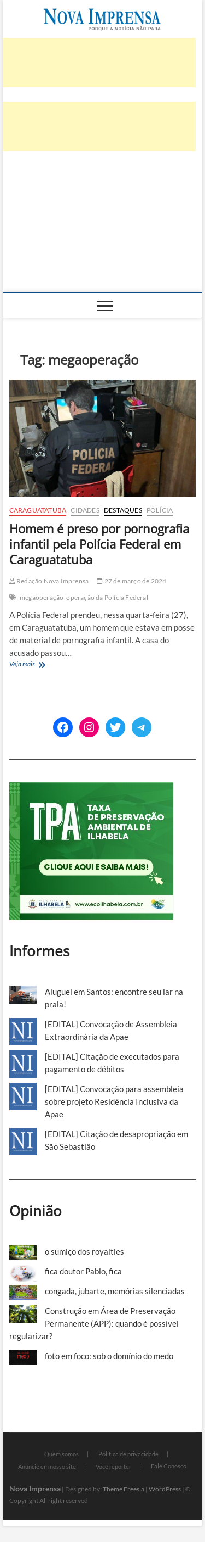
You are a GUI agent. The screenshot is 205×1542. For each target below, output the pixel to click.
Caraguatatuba (38, 510)
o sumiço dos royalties (84, 1251)
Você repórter (113, 1466)
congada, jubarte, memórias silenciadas (115, 1291)
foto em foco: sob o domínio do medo (109, 1356)
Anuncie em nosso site (47, 1466)
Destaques (123, 510)
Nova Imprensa (35, 1488)
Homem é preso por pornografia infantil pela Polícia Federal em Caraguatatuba (99, 543)
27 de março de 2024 (131, 581)
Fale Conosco (168, 1465)
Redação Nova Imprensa (49, 581)
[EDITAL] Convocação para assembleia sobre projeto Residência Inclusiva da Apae (114, 1101)
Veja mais (41, 665)
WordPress (165, 1489)
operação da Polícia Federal (107, 597)
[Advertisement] (102, 231)
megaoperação (41, 597)
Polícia (160, 510)
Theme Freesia (123, 1489)
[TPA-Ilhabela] (91, 788)
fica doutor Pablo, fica (83, 1271)
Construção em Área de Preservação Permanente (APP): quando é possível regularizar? (94, 1323)
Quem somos (61, 1453)
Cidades (85, 510)
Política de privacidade (128, 1453)
